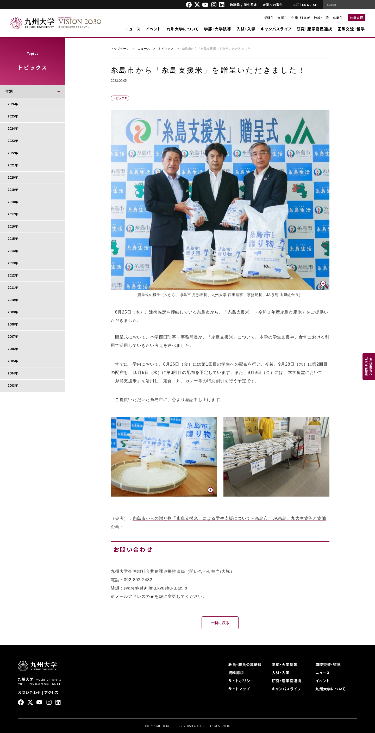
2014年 (13, 251)
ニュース (133, 29)
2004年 (13, 373)
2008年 (13, 324)
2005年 (13, 361)
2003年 (13, 385)
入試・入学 (245, 29)
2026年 (13, 104)
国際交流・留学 (351, 29)
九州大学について (182, 29)
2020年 (13, 177)
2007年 (13, 337)
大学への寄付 (272, 4)
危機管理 (356, 17)
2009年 (13, 312)
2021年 (13, 165)
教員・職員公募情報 (245, 664)
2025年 (13, 116)
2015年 (13, 239)
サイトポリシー (241, 680)
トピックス (166, 49)
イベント (153, 29)
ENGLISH (310, 4)
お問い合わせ (29, 692)
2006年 (13, 349)
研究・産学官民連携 (314, 29)
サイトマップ (239, 688)
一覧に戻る (220, 623)
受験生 (269, 17)
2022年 (13, 153)
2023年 (13, 141)
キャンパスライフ (276, 29)
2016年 (13, 226)
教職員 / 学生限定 (243, 4)
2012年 (13, 275)
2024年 (13, 128)
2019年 (13, 190)
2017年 (13, 214)
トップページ (120, 49)
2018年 (13, 202)
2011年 (13, 288)
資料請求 (236, 672)
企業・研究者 (300, 17)
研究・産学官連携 (286, 680)
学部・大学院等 (217, 29)
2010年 (13, 300)
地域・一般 (321, 17)
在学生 (283, 17)
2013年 (13, 263)
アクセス (51, 692)
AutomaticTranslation (369, 366)
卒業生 (338, 17)
